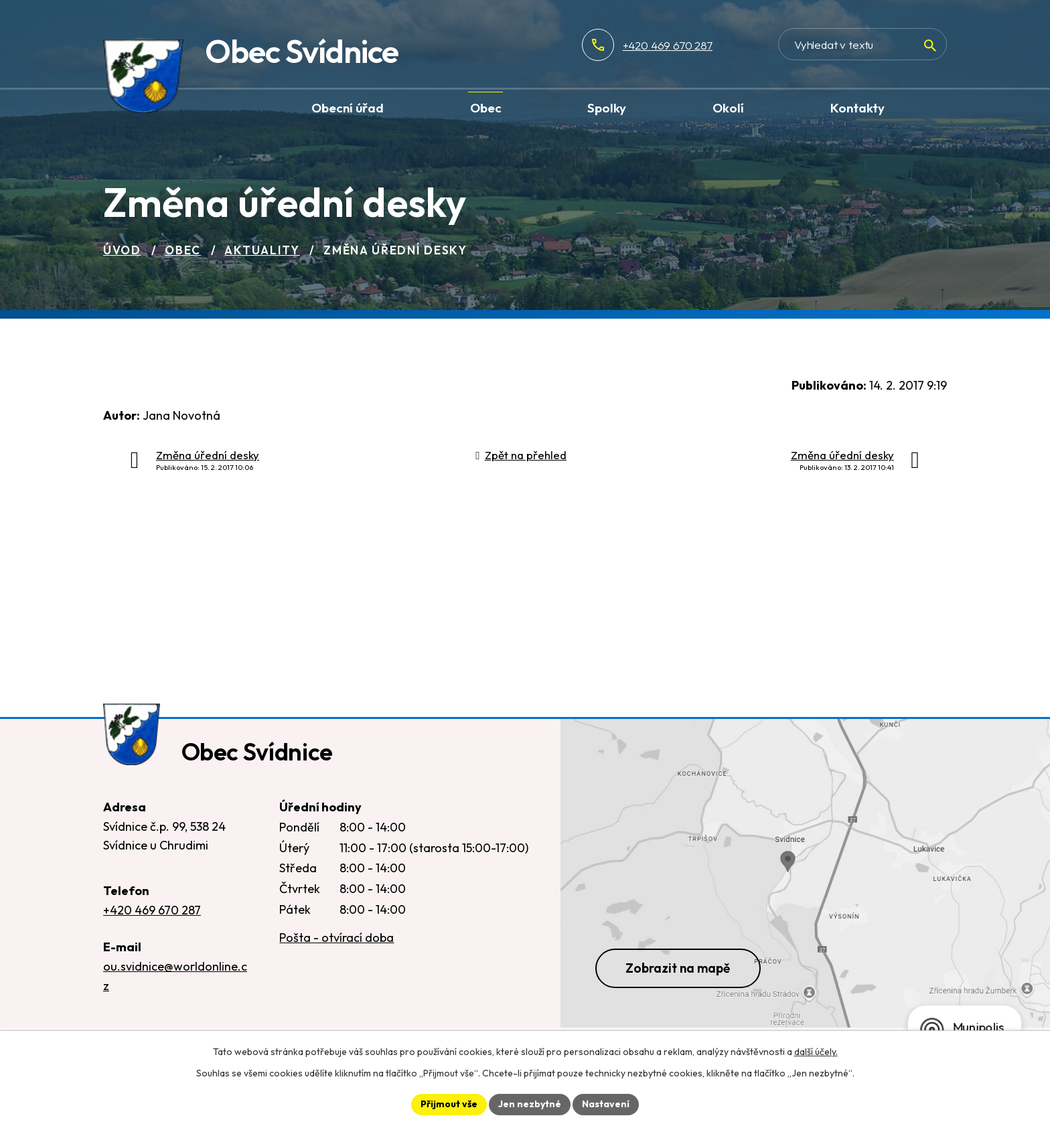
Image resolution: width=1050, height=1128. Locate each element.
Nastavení (605, 1104)
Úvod (122, 250)
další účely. (816, 1052)
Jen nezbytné (529, 1104)
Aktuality (261, 250)
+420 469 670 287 (667, 45)
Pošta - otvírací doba (336, 937)
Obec (183, 250)
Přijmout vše (449, 1104)
